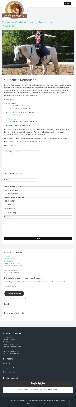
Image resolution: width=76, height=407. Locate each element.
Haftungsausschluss (9, 368)
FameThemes (44, 404)
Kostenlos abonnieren (14, 293)
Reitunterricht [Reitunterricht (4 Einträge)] (21, 317)
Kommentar (8, 217)
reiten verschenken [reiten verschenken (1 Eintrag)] (10, 317)
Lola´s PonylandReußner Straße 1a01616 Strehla (10, 259)
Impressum (6, 363)
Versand (11, 208)
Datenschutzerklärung (9, 372)
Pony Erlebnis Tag (14, 112)
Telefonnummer (13, 173)
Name (10, 145)
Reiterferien (12, 119)
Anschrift (11, 152)
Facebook (8, 304)
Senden (38, 239)
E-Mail (10, 180)
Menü (68, 4)
